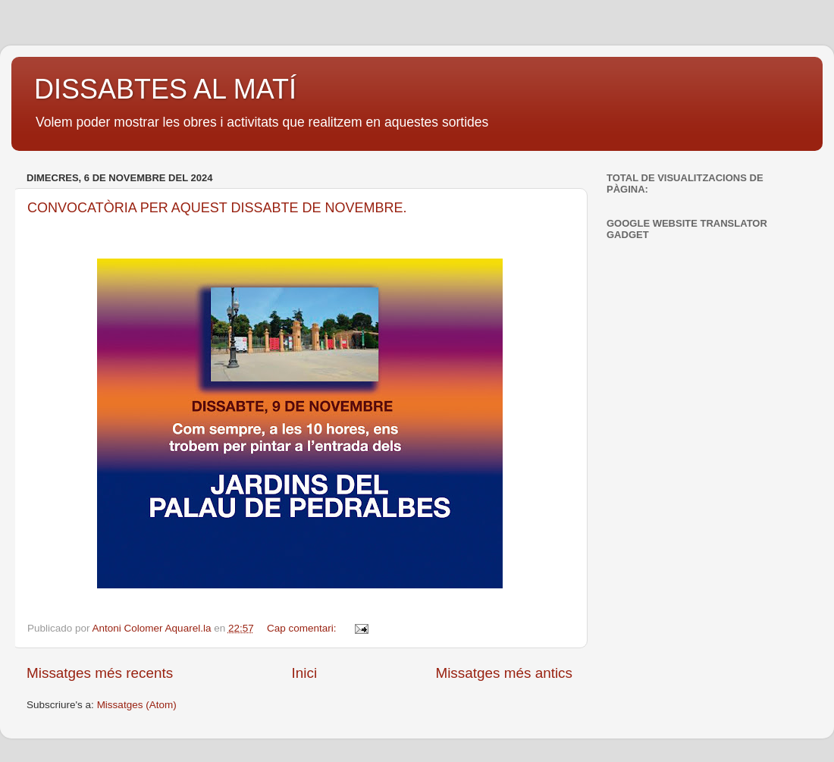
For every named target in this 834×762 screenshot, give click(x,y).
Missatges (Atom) (137, 704)
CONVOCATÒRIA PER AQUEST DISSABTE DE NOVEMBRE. (216, 207)
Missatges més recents (100, 673)
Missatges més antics (503, 673)
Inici (305, 673)
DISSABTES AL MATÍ (165, 89)
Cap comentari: (303, 628)
